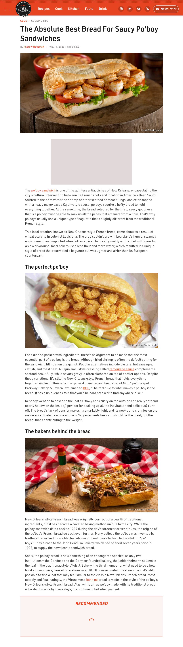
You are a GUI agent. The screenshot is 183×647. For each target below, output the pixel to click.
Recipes (44, 8)
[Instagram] (121, 9)
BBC (86, 388)
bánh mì (92, 580)
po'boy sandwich (43, 190)
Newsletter (166, 9)
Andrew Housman (34, 46)
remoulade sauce (121, 369)
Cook (59, 8)
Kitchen (73, 8)
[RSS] (147, 9)
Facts (89, 8)
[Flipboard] (130, 9)
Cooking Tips (39, 21)
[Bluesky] (139, 9)
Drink (103, 8)
